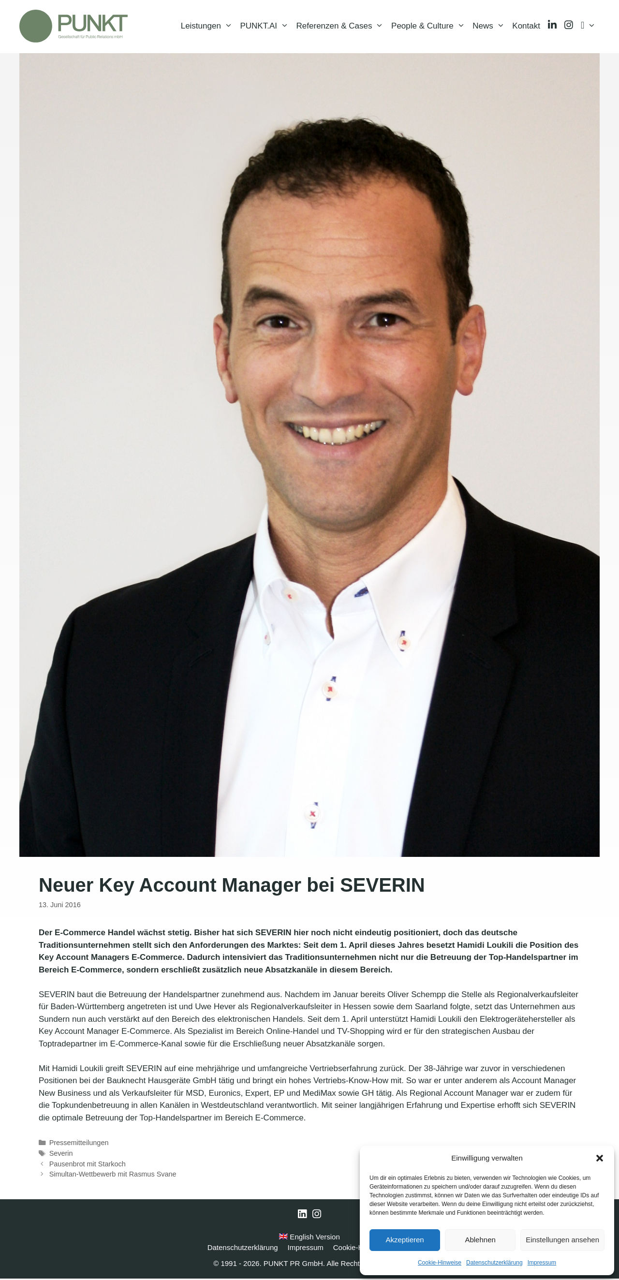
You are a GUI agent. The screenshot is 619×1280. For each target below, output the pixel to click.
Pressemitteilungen (79, 1144)
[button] (599, 1158)
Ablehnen (480, 1240)
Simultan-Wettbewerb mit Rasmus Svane (113, 1175)
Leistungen (208, 26)
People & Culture (430, 26)
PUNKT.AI (266, 26)
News (490, 26)
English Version (309, 1238)
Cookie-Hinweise (439, 1262)
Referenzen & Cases (341, 26)
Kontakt (526, 26)
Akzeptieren (404, 1240)
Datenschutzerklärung (494, 1262)
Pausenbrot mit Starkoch (87, 1165)
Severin (61, 1154)
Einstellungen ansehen (562, 1240)
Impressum (542, 1262)
